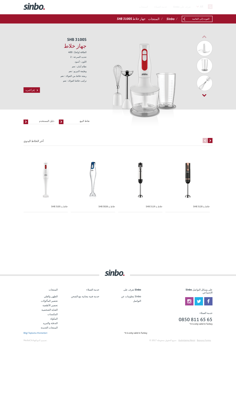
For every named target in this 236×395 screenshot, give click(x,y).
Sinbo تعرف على (182, 6)
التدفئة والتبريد (50, 323)
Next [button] (210, 140)
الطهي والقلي (51, 296)
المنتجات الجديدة (49, 327)
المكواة (54, 318)
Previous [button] (205, 140)
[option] (197, 48)
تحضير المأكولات (49, 300)
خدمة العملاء (160, 6)
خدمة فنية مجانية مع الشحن (85, 296)
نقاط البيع (74, 122)
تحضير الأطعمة (50, 305)
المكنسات (52, 314)
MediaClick (29, 340)
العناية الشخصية (49, 309)
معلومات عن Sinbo (131, 296)
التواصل (137, 300)
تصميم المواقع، (40, 340)
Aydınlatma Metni (186, 340)
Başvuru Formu (204, 340)
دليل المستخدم (39, 122)
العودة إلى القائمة (200, 19)
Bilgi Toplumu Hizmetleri (35, 333)
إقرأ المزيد (31, 90)
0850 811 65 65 (195, 319)
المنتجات (143, 6)
